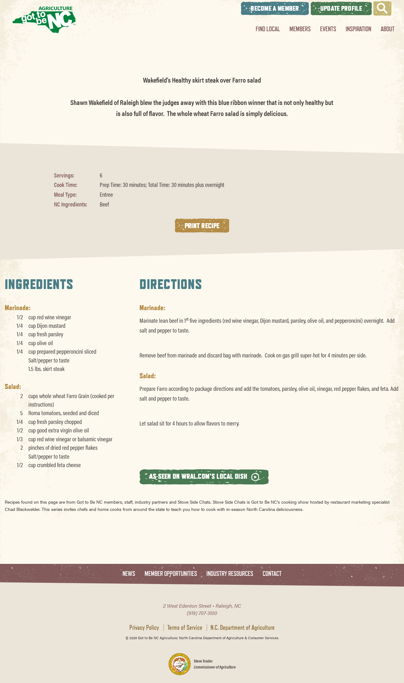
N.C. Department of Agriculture (243, 627)
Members (300, 29)
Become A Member (275, 8)
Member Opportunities (171, 573)
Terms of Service (184, 627)
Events (328, 29)
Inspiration (358, 29)
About (388, 29)
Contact (272, 573)
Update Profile (341, 8)
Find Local (268, 29)
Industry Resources (229, 573)
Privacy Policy (144, 627)
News (128, 573)
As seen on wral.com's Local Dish (204, 476)
